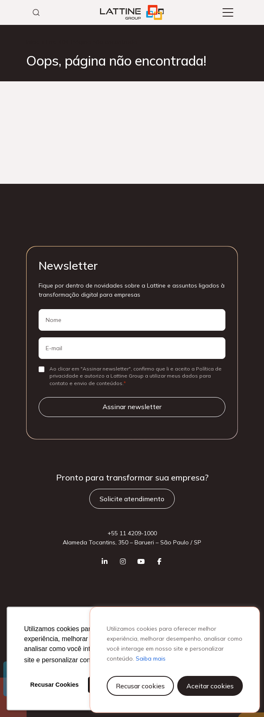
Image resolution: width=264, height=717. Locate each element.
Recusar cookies (140, 686)
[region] (175, 660)
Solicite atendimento (132, 499)
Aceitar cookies (210, 686)
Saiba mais (151, 658)
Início (33, 42)
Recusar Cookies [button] (54, 684)
